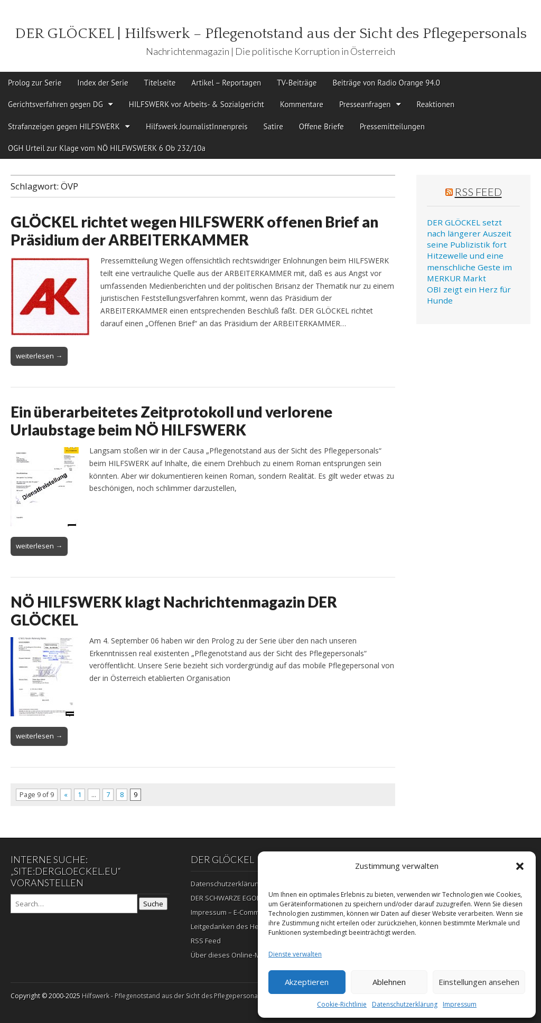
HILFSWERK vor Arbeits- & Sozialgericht (196, 104)
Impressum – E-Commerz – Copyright (249, 912)
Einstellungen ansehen (479, 982)
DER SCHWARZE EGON (226, 898)
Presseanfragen (365, 104)
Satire (273, 126)
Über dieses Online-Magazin (236, 955)
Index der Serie (102, 83)
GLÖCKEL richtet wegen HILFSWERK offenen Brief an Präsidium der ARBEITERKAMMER (194, 231)
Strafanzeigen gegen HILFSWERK (64, 126)
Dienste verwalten (295, 954)
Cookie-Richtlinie (342, 1004)
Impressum (460, 1004)
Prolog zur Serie (34, 83)
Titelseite (160, 83)
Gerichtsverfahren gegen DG (55, 104)
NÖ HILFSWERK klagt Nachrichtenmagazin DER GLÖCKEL (174, 611)
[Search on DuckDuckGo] (74, 903)
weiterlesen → (39, 356)
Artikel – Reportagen (226, 83)
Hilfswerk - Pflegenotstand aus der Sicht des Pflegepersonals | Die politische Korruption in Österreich (233, 995)
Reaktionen (436, 104)
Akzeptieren (307, 982)
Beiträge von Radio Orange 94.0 (386, 83)
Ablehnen (389, 982)
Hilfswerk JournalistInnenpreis (197, 126)
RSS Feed (478, 191)
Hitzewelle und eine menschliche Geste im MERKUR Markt (469, 266)
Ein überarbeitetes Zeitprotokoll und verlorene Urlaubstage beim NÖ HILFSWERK (171, 421)
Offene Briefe (321, 126)
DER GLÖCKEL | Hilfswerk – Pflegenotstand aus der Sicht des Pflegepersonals (271, 33)
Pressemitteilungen (392, 126)
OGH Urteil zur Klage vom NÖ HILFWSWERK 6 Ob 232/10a (107, 148)
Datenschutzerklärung (404, 1004)
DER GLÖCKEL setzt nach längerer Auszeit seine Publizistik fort (469, 233)
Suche (153, 903)
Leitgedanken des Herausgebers (243, 926)
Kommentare (301, 104)
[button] (520, 866)
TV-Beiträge (296, 83)
